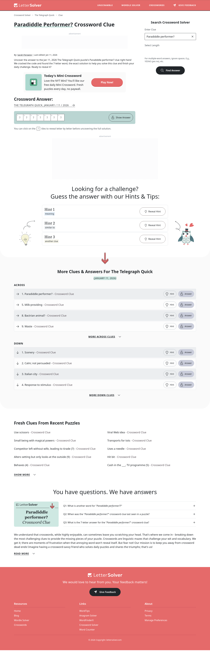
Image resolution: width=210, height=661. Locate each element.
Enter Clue (150, 29)
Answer (186, 304)
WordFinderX (86, 631)
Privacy (148, 621)
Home (17, 621)
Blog (16, 626)
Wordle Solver (130, 5)
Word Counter (87, 640)
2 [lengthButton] (147, 52)
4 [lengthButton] (160, 52)
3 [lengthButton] (154, 52)
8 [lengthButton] (186, 52)
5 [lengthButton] (167, 52)
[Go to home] (105, 586)
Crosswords (156, 5)
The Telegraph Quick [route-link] (44, 15)
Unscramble (105, 5)
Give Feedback (105, 603)
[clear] (192, 36)
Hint (169, 304)
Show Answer (121, 128)
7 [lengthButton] (179, 52)
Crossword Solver (88, 635)
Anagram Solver (88, 626)
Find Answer (170, 70)
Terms (148, 626)
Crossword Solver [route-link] (22, 15)
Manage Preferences (156, 631)
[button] (105, 222)
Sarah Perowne (25, 65)
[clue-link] (91, 304)
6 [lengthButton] (173, 52)
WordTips (84, 621)
